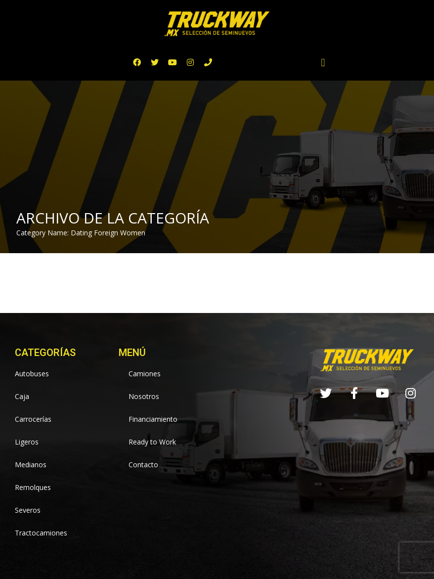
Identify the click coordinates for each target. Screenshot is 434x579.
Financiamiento (153, 419)
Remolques (33, 487)
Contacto (143, 464)
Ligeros (27, 441)
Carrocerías (33, 419)
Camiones (145, 373)
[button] (323, 62)
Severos (28, 510)
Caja (22, 396)
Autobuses (32, 373)
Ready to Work (152, 441)
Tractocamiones (41, 532)
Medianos (30, 464)
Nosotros (144, 396)
